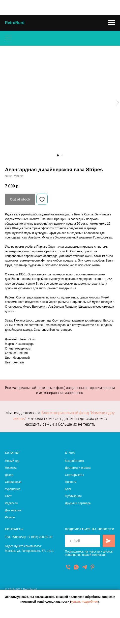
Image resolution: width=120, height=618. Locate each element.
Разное (10, 517)
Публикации (73, 496)
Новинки (11, 468)
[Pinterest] (93, 567)
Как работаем (74, 461)
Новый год (12, 461)
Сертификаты (74, 475)
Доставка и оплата (78, 468)
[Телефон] (68, 567)
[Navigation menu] (111, 22)
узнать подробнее (84, 601)
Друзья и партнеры (78, 503)
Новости (70, 482)
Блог (68, 489)
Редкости (11, 503)
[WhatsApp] (76, 567)
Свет (8, 496)
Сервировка (13, 482)
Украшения (12, 489)
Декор (9, 475)
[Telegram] (84, 567)
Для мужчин (13, 510)
